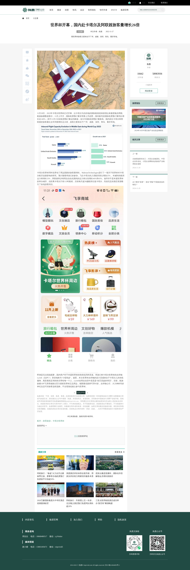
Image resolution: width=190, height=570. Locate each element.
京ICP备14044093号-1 (112, 565)
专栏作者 (103, 10)
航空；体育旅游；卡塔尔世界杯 (50, 421)
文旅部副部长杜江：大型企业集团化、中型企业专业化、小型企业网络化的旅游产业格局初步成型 (148, 161)
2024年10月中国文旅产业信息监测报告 (148, 130)
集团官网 (124, 10)
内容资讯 (29, 519)
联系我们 (164, 3)
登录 (76, 436)
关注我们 (151, 3)
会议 (82, 10)
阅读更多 (149, 91)
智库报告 (92, 10)
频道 (59, 10)
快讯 (74, 10)
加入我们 (78, 519)
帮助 (100, 519)
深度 (67, 10)
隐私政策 (122, 519)
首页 (51, 10)
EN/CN (114, 10)
